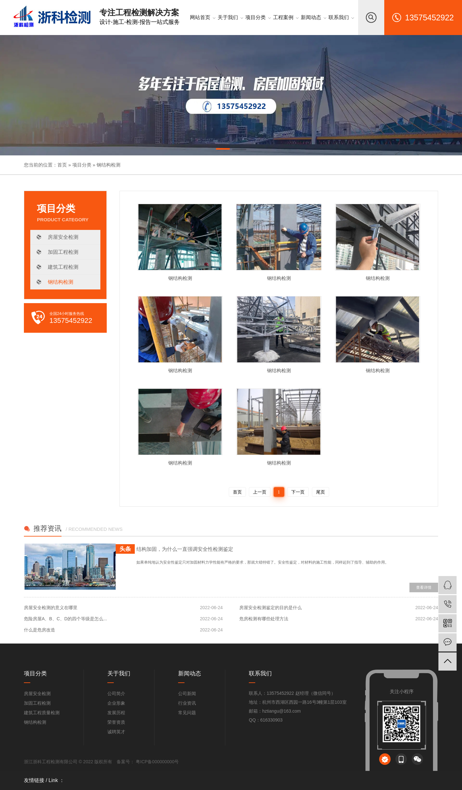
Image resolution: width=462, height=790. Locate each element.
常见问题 (187, 712)
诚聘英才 (116, 731)
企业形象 (116, 703)
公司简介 (116, 693)
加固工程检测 (63, 252)
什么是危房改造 (39, 629)
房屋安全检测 (63, 237)
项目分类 (81, 164)
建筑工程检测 (63, 267)
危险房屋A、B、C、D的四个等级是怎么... (65, 618)
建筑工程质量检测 (42, 712)
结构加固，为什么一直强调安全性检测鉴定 (184, 549)
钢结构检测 (108, 164)
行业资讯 (187, 703)
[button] (223, 150)
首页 (62, 164)
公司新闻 (187, 693)
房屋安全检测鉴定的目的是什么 (270, 607)
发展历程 (116, 712)
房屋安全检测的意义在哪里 (50, 607)
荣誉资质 (116, 722)
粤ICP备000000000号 (156, 761)
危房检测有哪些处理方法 (263, 618)
